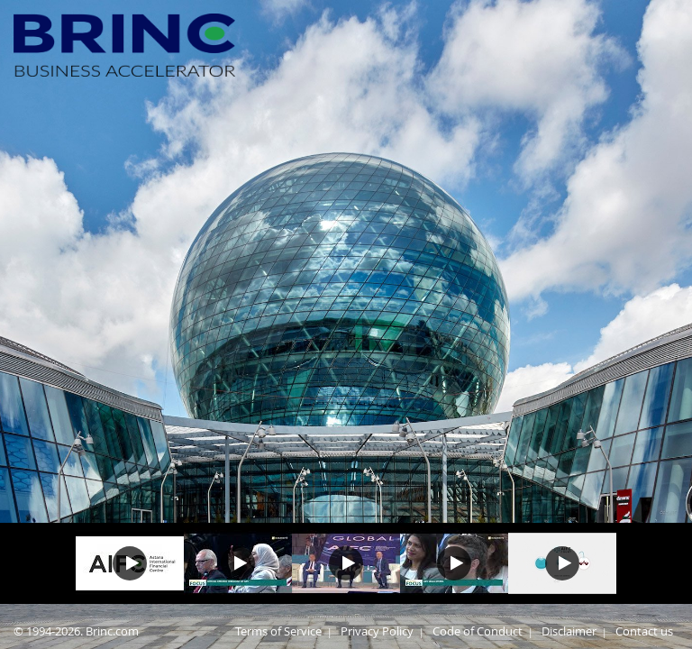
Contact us (644, 631)
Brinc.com (112, 631)
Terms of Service (278, 631)
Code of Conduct (477, 631)
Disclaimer (569, 631)
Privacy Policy (377, 631)
